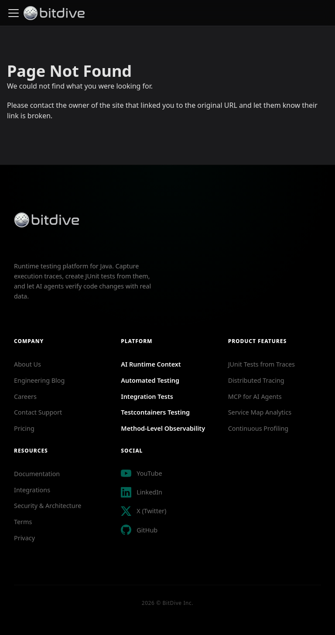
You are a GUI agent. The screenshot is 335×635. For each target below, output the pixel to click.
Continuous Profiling (258, 428)
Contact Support (38, 412)
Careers (25, 396)
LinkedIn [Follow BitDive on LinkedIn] (149, 492)
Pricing (24, 428)
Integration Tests (147, 396)
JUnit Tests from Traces (261, 364)
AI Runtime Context (151, 364)
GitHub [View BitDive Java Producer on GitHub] (147, 530)
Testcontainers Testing (155, 412)
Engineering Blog (39, 380)
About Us (27, 364)
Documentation (37, 474)
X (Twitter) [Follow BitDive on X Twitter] (151, 511)
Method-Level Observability (163, 428)
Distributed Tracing (256, 380)
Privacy (24, 538)
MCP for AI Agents (255, 396)
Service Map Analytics (259, 412)
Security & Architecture (47, 505)
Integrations (32, 490)
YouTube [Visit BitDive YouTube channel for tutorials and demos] (149, 473)
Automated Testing (150, 380)
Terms (23, 522)
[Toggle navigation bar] (13, 13)
